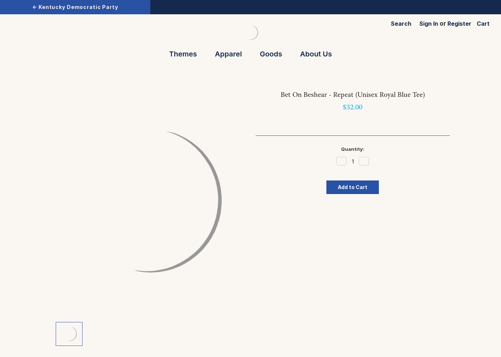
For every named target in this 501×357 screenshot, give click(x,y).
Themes (186, 54)
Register (459, 23)
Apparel (232, 54)
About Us (316, 54)
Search (401, 23)
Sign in (428, 23)
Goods (274, 54)
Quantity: (352, 149)
